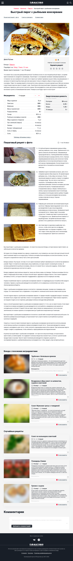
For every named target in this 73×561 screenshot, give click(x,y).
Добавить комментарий (21, 526)
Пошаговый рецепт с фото (11, 17)
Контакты (30, 553)
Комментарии (39, 17)
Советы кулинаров (27, 17)
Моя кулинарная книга (67, 3)
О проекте (24, 553)
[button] (22, 137)
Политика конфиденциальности (43, 553)
